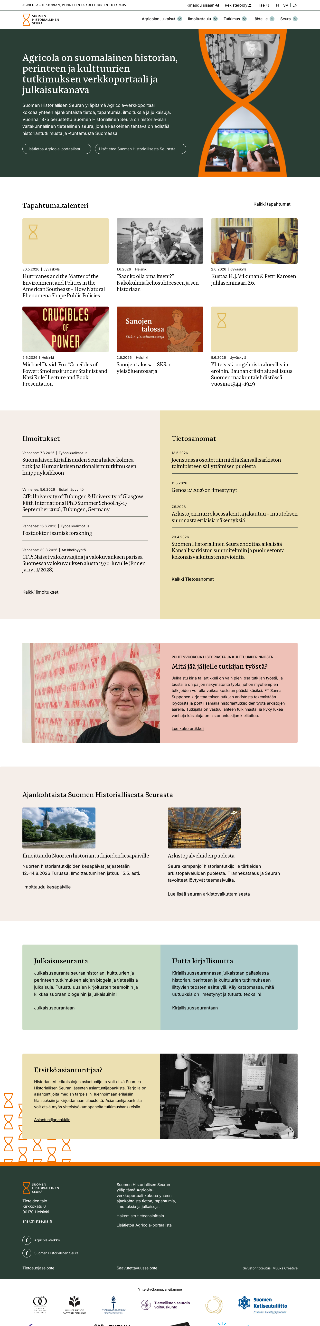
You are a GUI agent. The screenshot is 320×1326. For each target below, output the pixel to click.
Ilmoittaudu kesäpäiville (46, 901)
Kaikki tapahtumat (272, 218)
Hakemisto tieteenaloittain (140, 1230)
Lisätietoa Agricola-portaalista (54, 149)
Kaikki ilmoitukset (40, 606)
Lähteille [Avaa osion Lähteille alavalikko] (263, 18)
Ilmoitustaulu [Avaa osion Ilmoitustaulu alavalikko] (203, 18)
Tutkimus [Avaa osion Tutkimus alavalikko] (235, 18)
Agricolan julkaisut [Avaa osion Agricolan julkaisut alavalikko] (162, 18)
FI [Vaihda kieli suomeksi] (277, 5)
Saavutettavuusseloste (137, 1282)
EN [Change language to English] (295, 5)
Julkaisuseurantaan (54, 1022)
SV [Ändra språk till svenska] (285, 5)
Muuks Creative (285, 1282)
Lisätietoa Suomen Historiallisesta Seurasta (66, 163)
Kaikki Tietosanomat (193, 593)
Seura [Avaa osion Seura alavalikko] (289, 18)
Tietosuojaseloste (38, 1282)
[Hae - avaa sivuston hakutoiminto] (262, 5)
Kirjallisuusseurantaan (195, 1022)
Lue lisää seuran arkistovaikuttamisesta (209, 908)
